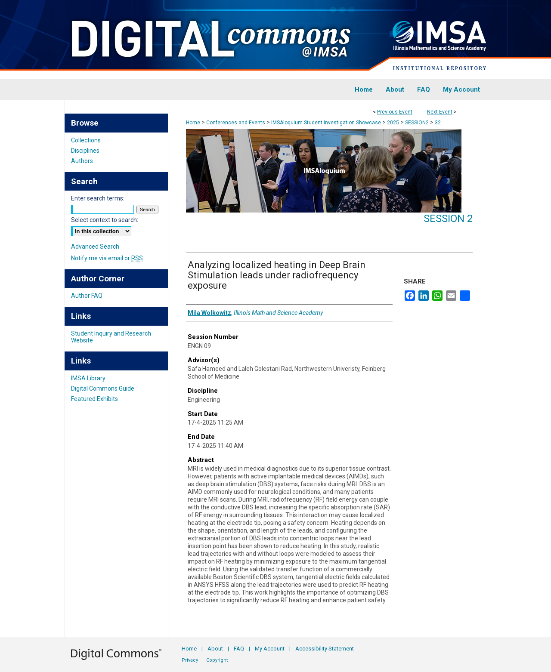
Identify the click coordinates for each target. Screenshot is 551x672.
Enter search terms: (97, 198)
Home (193, 123)
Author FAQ (86, 295)
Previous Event (394, 112)
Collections (86, 140)
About (215, 648)
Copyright (217, 660)
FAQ (239, 648)
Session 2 (448, 219)
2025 (393, 123)
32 (438, 123)
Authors (82, 160)
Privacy (190, 660)
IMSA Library (88, 378)
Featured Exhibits (94, 398)
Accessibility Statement (324, 648)
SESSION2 (417, 123)
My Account (270, 648)
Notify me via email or (107, 258)
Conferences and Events (236, 123)
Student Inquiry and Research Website (111, 337)
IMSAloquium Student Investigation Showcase (326, 123)
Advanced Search (95, 246)
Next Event (439, 112)
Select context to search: (104, 219)
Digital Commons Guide (102, 388)
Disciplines (85, 150)
